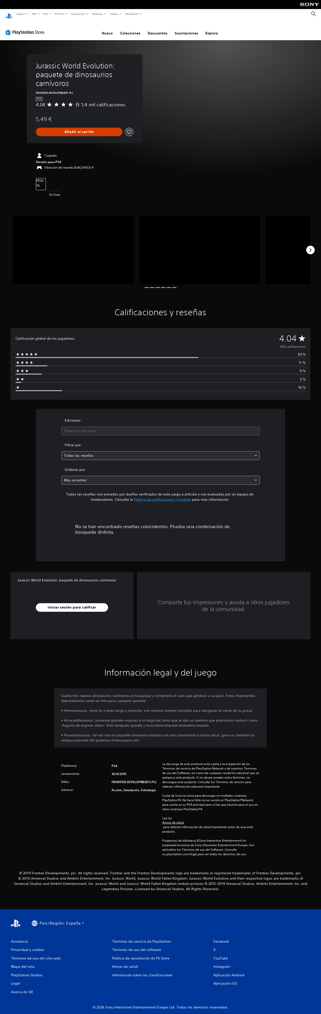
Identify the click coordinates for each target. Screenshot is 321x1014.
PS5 (34, 14)
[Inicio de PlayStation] (9, 14)
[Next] (310, 245)
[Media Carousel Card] (73, 245)
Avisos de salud (173, 818)
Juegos (20, 14)
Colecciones (130, 28)
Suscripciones (186, 28)
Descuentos (158, 28)
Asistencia (131, 14)
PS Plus (59, 14)
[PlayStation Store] (26, 27)
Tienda (114, 14)
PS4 (45, 14)
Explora (211, 28)
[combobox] (160, 426)
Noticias (97, 14)
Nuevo (107, 28)
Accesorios (78, 14)
